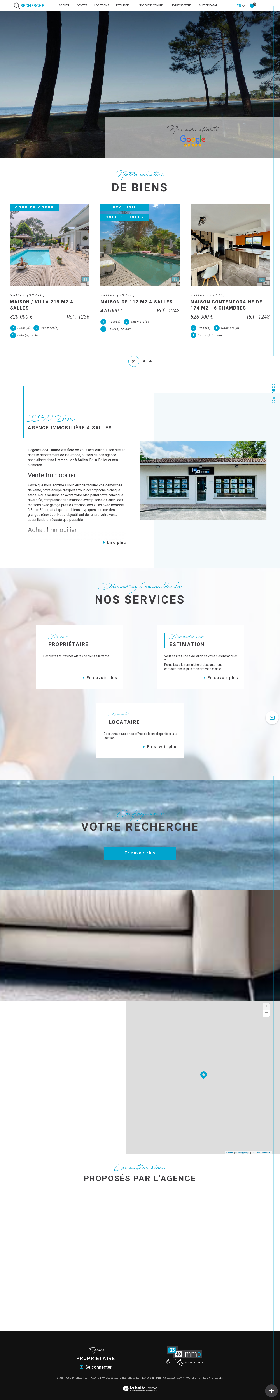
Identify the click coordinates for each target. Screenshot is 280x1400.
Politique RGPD (205, 1371)
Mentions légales (165, 1371)
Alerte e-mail (208, 5)
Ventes (82, 5)
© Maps (242, 1145)
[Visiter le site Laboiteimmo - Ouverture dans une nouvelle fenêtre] (139, 1387)
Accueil (64, 5)
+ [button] (266, 999)
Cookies (219, 1371)
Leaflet (229, 1145)
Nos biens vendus (151, 5)
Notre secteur (181, 5)
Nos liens (191, 1371)
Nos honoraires (130, 1371)
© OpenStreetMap (261, 1145)
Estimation (124, 5)
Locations (101, 5)
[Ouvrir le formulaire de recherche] (30, 5)
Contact (273, 395)
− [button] (266, 1006)
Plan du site (147, 1371)
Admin (180, 1371)
